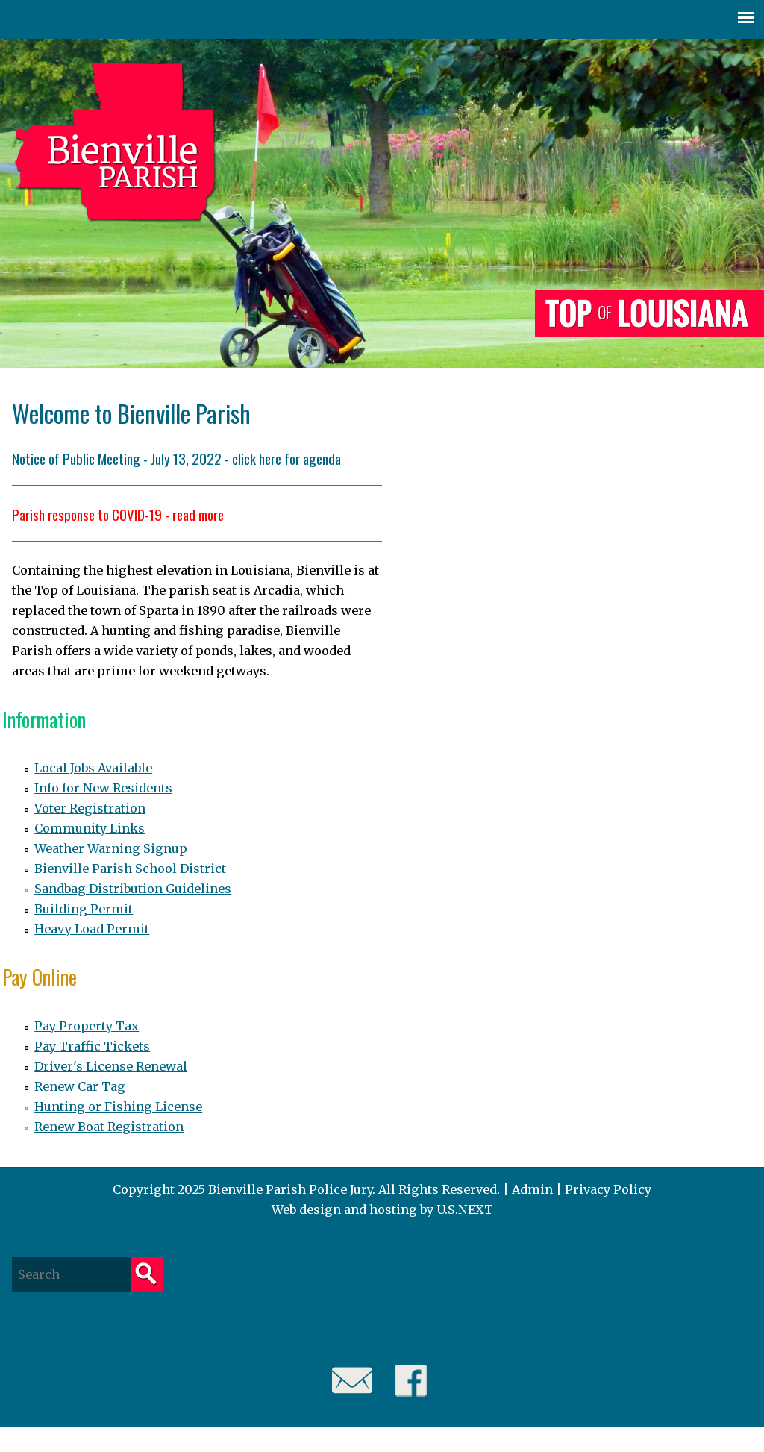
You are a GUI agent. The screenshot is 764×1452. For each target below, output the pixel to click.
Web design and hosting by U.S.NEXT (382, 1209)
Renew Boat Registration (109, 1126)
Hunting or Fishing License (118, 1106)
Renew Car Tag (79, 1086)
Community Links (89, 828)
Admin (532, 1189)
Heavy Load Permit (91, 928)
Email (352, 1381)
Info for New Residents (103, 787)
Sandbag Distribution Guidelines (132, 888)
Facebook (411, 1381)
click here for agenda (286, 458)
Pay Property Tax (86, 1025)
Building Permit (83, 908)
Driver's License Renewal (110, 1066)
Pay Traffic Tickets (92, 1046)
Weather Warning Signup (110, 848)
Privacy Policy (608, 1189)
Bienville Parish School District (130, 868)
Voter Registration (89, 808)
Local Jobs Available (93, 767)
